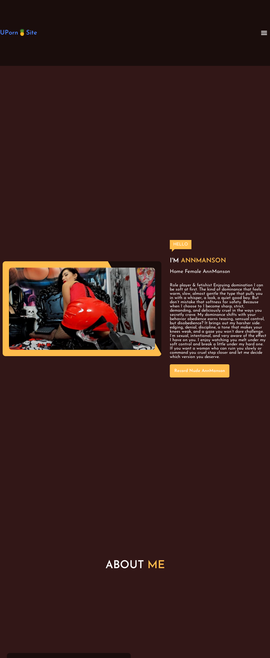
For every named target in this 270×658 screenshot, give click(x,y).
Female (193, 271)
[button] (264, 33)
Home (176, 271)
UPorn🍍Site (18, 33)
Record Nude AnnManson (199, 371)
